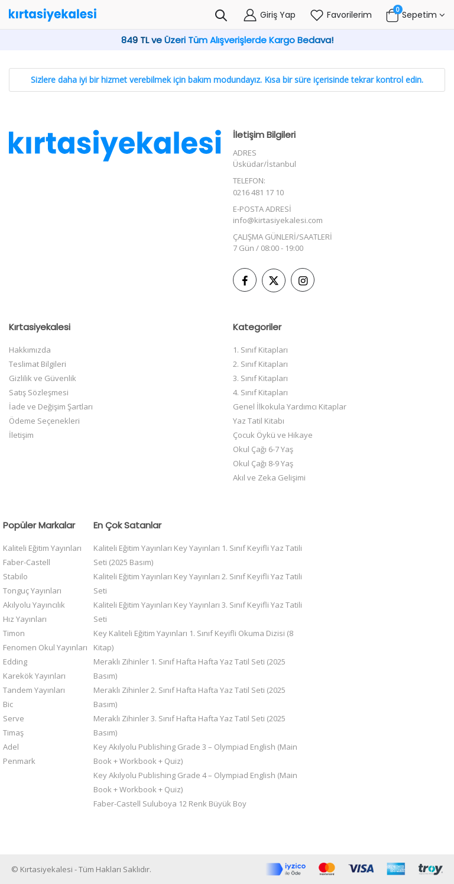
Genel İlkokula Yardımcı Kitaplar (289, 406)
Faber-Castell (26, 562)
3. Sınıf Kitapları (260, 378)
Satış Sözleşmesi (39, 392)
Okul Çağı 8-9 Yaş (263, 463)
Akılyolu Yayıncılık (34, 604)
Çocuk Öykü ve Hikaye (273, 435)
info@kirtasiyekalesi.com (278, 220)
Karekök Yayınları (34, 675)
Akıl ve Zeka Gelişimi (269, 477)
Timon (14, 633)
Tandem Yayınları (34, 690)
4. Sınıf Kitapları (260, 392)
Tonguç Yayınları (32, 590)
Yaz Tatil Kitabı (258, 420)
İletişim (21, 435)
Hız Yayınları (25, 619)
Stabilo (15, 576)
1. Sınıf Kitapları (260, 349)
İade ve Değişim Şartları (51, 406)
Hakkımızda (30, 349)
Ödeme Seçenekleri (44, 420)
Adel (11, 746)
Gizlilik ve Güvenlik (42, 378)
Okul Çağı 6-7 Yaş (263, 449)
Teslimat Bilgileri (37, 364)
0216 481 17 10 (258, 192)
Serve (13, 718)
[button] (221, 16)
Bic (8, 704)
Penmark (19, 761)
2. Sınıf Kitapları (260, 364)
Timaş (13, 732)
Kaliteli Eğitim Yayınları (42, 548)
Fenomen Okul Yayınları (45, 647)
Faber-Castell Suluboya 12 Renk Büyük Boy (170, 803)
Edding (15, 661)
